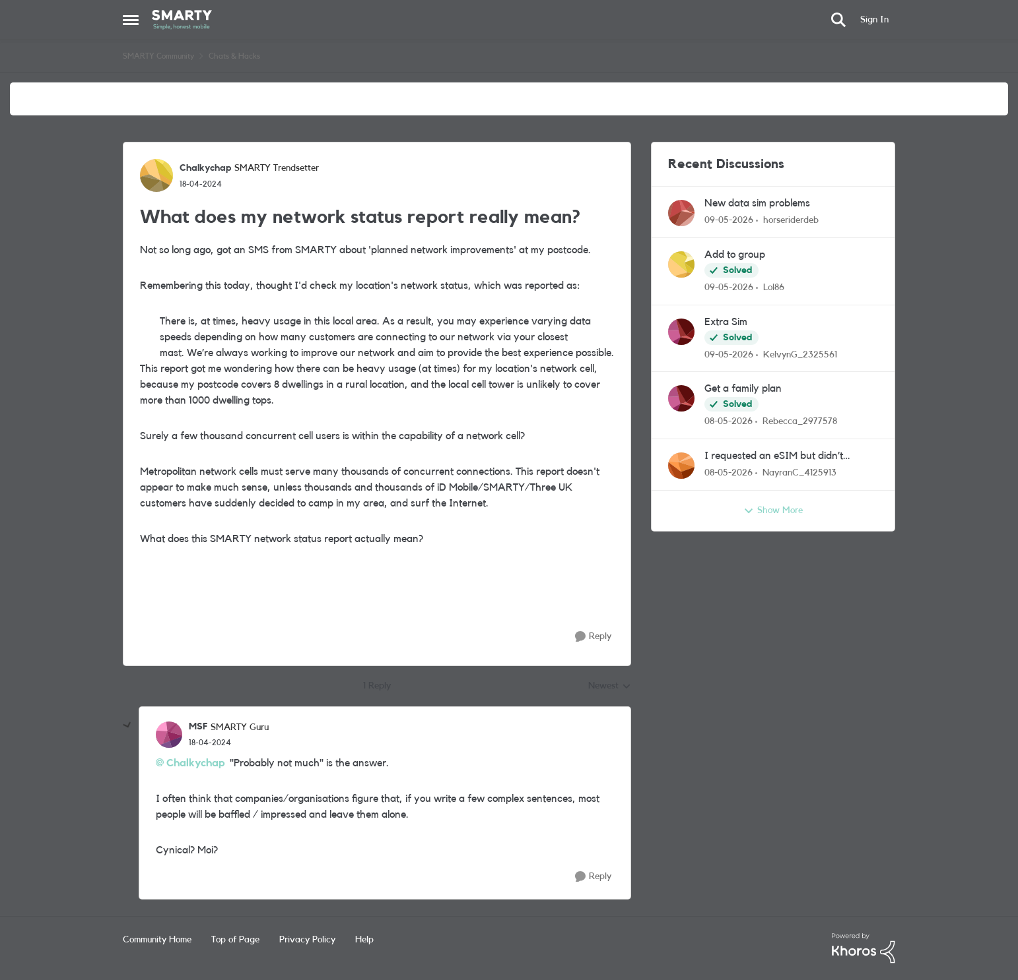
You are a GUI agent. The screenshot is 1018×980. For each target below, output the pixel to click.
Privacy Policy (307, 939)
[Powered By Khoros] (863, 948)
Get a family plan (743, 388)
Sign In (874, 19)
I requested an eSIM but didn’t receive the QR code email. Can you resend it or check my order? (785, 456)
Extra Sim (725, 322)
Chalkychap (195, 763)
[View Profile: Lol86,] (681, 264)
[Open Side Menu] (130, 20)
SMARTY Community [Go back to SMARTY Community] (158, 56)
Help (364, 939)
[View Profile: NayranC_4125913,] (681, 465)
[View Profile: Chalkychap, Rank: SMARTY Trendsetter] (156, 175)
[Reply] (593, 637)
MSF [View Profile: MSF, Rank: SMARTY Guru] (198, 726)
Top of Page (235, 939)
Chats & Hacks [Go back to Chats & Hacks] (234, 56)
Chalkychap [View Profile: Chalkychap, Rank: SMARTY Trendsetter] (205, 168)
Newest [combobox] (609, 687)
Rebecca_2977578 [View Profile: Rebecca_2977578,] (800, 421)
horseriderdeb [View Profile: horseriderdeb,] (791, 220)
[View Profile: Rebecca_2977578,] (681, 398)
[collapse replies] (127, 725)
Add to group (734, 254)
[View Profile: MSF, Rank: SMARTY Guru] (169, 734)
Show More (773, 511)
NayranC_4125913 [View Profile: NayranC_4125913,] (799, 472)
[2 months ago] (728, 221)
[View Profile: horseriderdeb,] (681, 213)
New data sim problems (757, 203)
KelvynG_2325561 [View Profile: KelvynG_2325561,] (800, 354)
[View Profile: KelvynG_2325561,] (681, 332)
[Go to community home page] (182, 20)
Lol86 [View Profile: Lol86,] (773, 287)
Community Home (157, 939)
